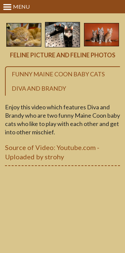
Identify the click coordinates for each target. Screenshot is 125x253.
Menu (16, 7)
